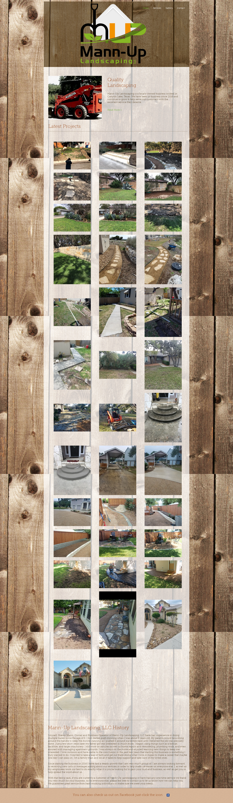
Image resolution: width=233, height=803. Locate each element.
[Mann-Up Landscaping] (168, 795)
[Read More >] (117, 110)
